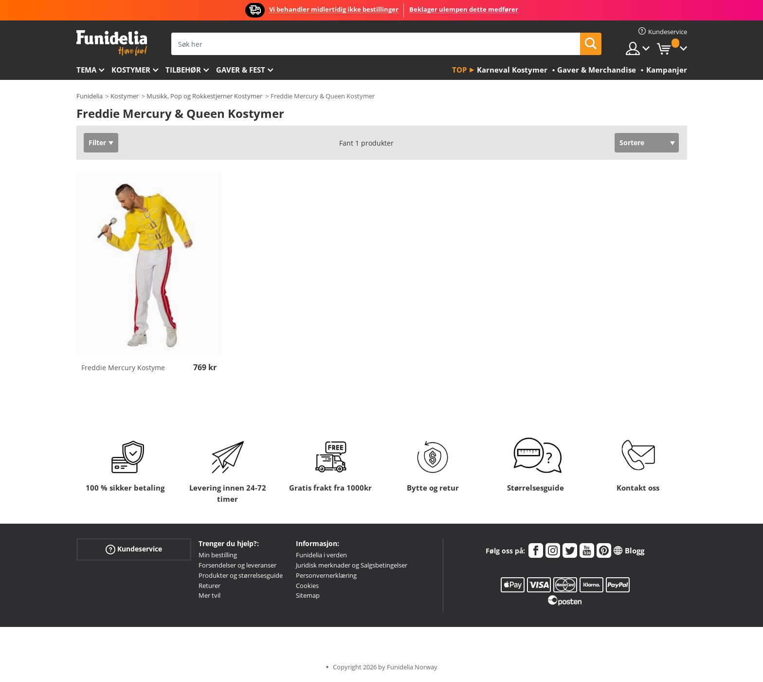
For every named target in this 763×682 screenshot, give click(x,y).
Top (459, 70)
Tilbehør (183, 70)
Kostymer (130, 70)
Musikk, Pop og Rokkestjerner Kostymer (204, 96)
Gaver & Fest (240, 70)
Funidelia (89, 96)
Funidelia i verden (321, 554)
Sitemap (308, 595)
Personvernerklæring (326, 575)
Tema (86, 70)
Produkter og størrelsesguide (241, 575)
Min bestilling (218, 554)
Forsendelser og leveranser (237, 565)
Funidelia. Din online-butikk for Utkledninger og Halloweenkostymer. (111, 43)
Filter (97, 142)
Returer (209, 585)
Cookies (307, 585)
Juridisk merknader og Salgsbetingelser (351, 565)
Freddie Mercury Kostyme (123, 367)
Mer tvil (209, 595)
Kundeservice (134, 549)
